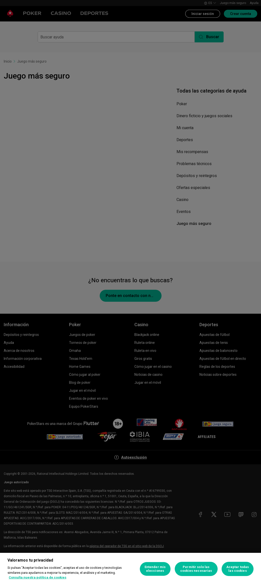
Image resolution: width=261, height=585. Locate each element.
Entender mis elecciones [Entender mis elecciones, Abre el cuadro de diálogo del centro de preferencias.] (155, 569)
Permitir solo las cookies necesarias (196, 569)
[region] (130, 569)
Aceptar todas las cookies (237, 569)
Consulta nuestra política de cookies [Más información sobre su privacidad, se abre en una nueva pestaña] (37, 577)
